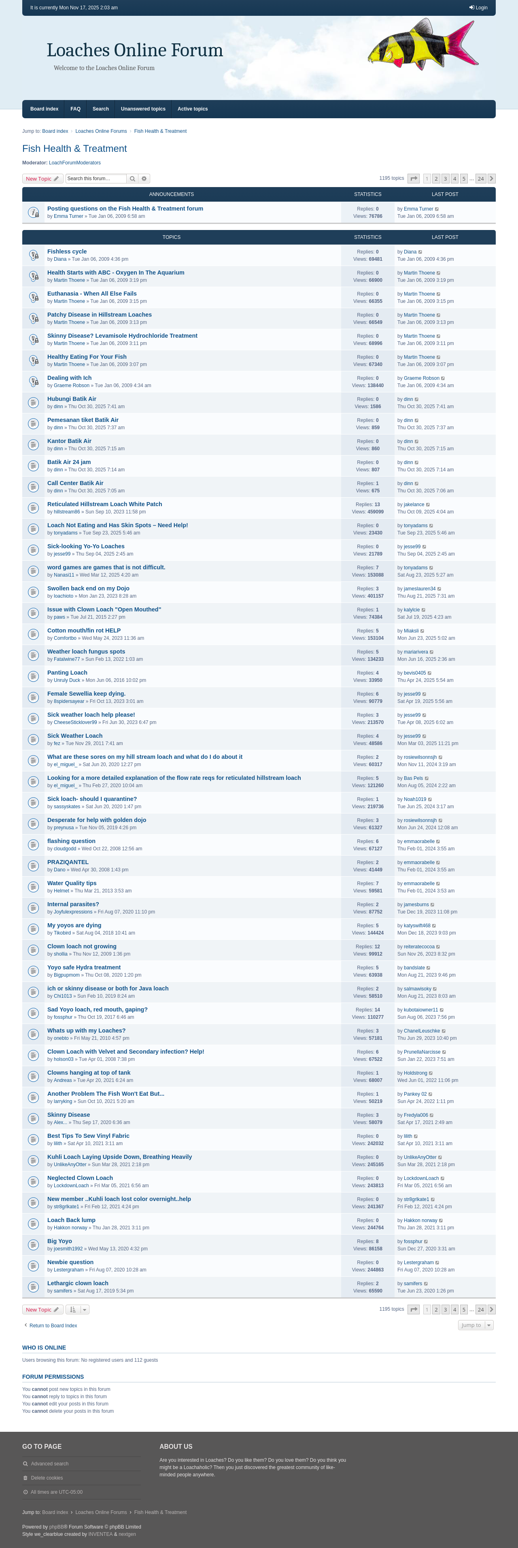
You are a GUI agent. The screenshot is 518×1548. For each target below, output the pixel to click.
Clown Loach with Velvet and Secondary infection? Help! (125, 1051)
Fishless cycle (67, 251)
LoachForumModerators (75, 163)
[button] (414, 178)
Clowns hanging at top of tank (88, 1072)
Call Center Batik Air (75, 483)
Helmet (61, 891)
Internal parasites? (73, 904)
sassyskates (67, 806)
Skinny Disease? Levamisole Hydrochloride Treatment (122, 335)
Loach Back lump (71, 1220)
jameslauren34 (420, 589)
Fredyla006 (416, 1115)
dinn (58, 406)
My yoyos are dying (74, 925)
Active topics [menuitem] (193, 109)
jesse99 (62, 554)
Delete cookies (47, 1478)
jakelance (414, 504)
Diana (60, 259)
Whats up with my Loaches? (86, 1030)
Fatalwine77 (67, 659)
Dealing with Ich (69, 378)
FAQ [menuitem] (75, 109)
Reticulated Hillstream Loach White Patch (104, 504)
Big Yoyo (59, 1241)
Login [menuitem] (478, 7)
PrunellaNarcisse (422, 1052)
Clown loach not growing (82, 946)
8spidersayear (69, 701)
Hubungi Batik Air (71, 399)
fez (57, 743)
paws (59, 617)
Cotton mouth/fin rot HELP (84, 630)
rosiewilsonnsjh (420, 757)
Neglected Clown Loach (80, 1178)
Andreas (63, 1080)
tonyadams (66, 533)
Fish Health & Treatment (74, 148)
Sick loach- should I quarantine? (92, 799)
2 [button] (436, 178)
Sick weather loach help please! (91, 714)
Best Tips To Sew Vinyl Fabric (88, 1136)
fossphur (63, 1017)
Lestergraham (69, 1270)
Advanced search (50, 1464)
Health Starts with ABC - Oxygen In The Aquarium (116, 272)
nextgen (127, 1534)
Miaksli (411, 631)
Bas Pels (413, 778)
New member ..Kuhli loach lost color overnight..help (119, 1199)
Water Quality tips (72, 883)
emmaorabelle (419, 841)
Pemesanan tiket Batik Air (83, 420)
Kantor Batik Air (69, 441)
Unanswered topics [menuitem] (143, 109)
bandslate (414, 968)
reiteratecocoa (419, 947)
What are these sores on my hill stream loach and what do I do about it (144, 757)
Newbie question (70, 1262)
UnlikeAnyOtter (70, 1164)
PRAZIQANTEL (68, 862)
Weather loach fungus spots (86, 651)
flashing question (71, 841)
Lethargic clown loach (77, 1283)
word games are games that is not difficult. (106, 567)
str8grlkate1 (66, 1206)
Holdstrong (415, 1073)
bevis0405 (415, 673)
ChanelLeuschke (422, 1031)
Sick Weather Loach (75, 735)
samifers (63, 1291)
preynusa (64, 827)
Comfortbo (65, 638)
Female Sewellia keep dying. (86, 693)
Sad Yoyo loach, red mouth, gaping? (97, 1009)
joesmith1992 (68, 1249)
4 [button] (454, 178)
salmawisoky (417, 989)
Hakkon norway (70, 1228)
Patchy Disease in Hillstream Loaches (99, 314)
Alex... (60, 1122)
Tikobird (62, 933)
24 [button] (481, 178)
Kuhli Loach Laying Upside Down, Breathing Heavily (119, 1157)
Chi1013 (63, 996)
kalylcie (412, 610)
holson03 (64, 1059)
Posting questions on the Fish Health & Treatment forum (125, 208)
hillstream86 (67, 512)
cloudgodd (65, 849)
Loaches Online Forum (135, 50)
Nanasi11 (64, 575)
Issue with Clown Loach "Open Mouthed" (104, 609)
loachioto (63, 596)
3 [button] (445, 178)
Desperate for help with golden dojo (96, 820)
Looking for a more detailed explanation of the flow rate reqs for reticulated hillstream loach (174, 778)
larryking (63, 1101)
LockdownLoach (71, 1185)
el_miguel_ (65, 764)
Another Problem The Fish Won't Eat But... (105, 1093)
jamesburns (416, 904)
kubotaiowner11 (421, 1010)
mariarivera (416, 652)
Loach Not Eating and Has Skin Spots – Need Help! (117, 525)
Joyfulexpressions (73, 912)
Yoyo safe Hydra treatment (84, 967)
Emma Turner (68, 216)
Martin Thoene (69, 280)
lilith (58, 1143)
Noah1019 (415, 799)
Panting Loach (67, 672)
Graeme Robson (71, 385)
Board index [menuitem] (44, 109)
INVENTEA (100, 1534)
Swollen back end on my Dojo (88, 588)
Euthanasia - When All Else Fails (92, 293)
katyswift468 (417, 925)
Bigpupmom (67, 975)
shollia (61, 954)
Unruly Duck (67, 680)
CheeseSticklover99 (75, 722)
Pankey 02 (415, 1094)
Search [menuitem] (101, 109)
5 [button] (464, 178)
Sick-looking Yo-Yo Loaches (86, 546)
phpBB (56, 1527)
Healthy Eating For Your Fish (87, 356)
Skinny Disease (68, 1114)
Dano (60, 870)
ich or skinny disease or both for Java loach (108, 988)
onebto (61, 1038)
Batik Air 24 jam (69, 462)
